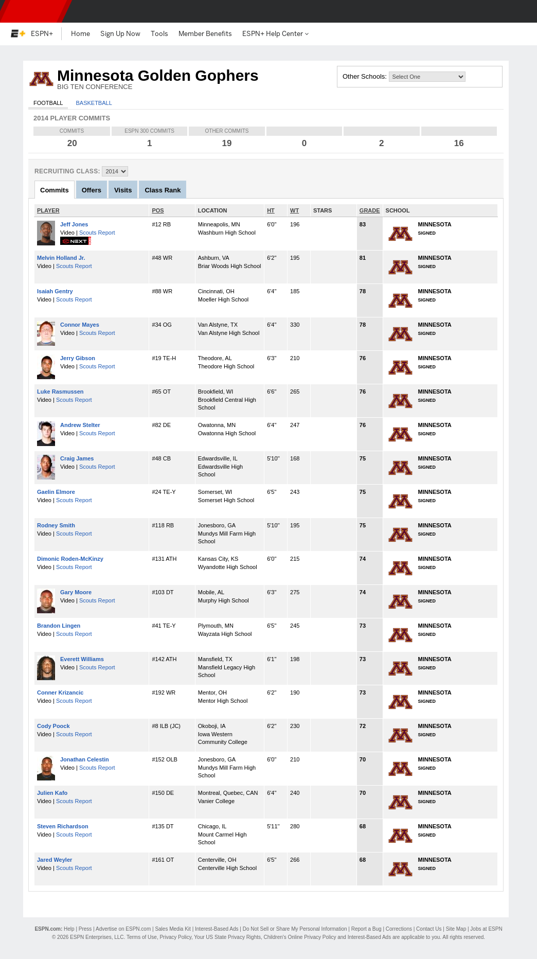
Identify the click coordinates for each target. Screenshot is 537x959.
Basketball (94, 103)
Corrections (399, 929)
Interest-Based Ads (217, 929)
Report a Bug (366, 929)
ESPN (33, 11)
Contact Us (428, 929)
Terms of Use (142, 937)
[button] (520, 11)
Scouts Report (97, 232)
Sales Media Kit (172, 929)
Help (69, 929)
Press (85, 929)
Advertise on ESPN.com (123, 929)
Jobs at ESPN (486, 929)
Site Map (456, 929)
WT (294, 210)
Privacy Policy (175, 937)
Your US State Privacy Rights (227, 937)
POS (158, 210)
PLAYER (48, 210)
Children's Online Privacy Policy (300, 937)
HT (271, 210)
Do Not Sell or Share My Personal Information (295, 929)
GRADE (370, 210)
